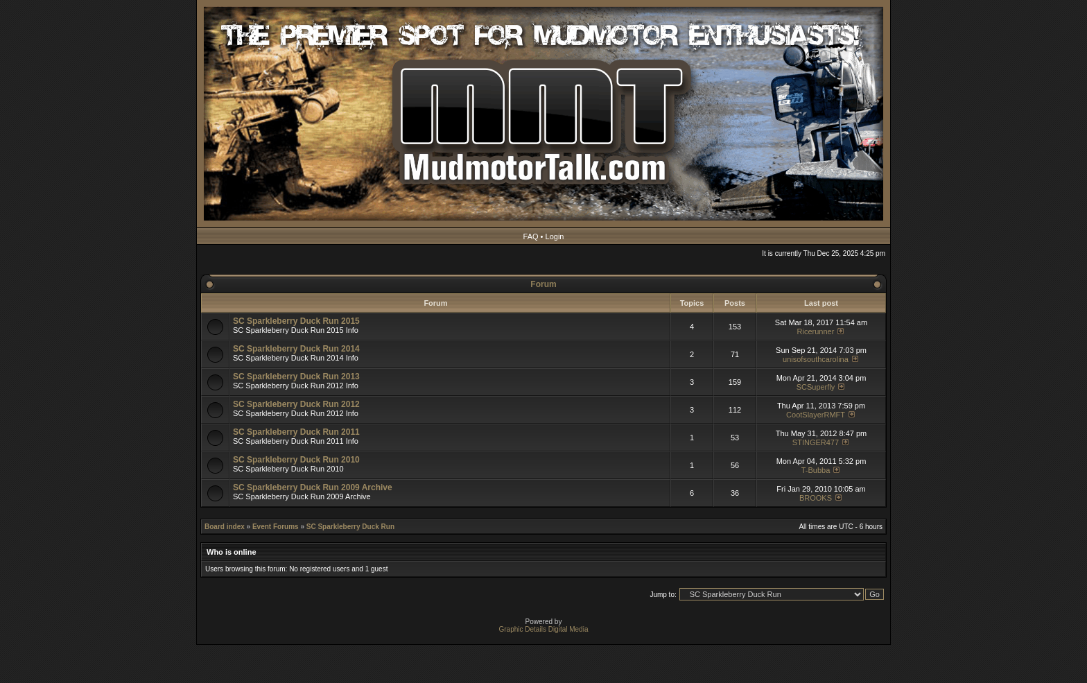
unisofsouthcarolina (816, 359)
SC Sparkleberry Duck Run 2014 (296, 349)
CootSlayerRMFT (815, 414)
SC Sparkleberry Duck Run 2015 (296, 321)
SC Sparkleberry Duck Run (350, 526)
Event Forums (275, 526)
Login (555, 236)
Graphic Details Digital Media (544, 629)
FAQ (531, 236)
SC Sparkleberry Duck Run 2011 (296, 432)
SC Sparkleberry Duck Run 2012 (296, 404)
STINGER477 (815, 442)
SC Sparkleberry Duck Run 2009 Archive (312, 487)
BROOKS (815, 498)
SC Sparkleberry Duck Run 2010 (296, 460)
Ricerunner (816, 331)
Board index (225, 526)
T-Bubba (816, 470)
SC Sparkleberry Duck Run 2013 (296, 376)
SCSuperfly (816, 387)
